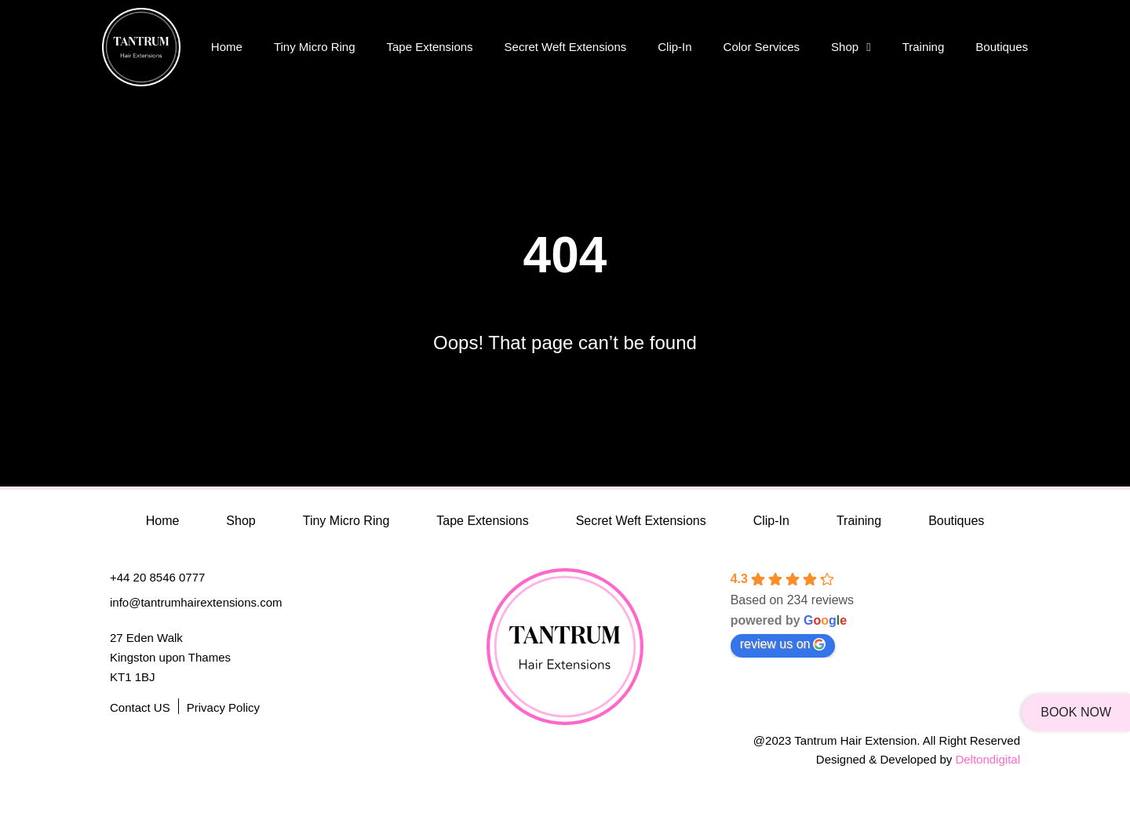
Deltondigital (987, 759)
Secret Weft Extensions (566, 46)
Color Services (762, 46)
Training (923, 46)
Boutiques (1001, 46)
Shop (851, 47)
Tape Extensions (430, 46)
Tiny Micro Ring (314, 46)
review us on (783, 644)
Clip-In (674, 46)
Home (226, 46)
